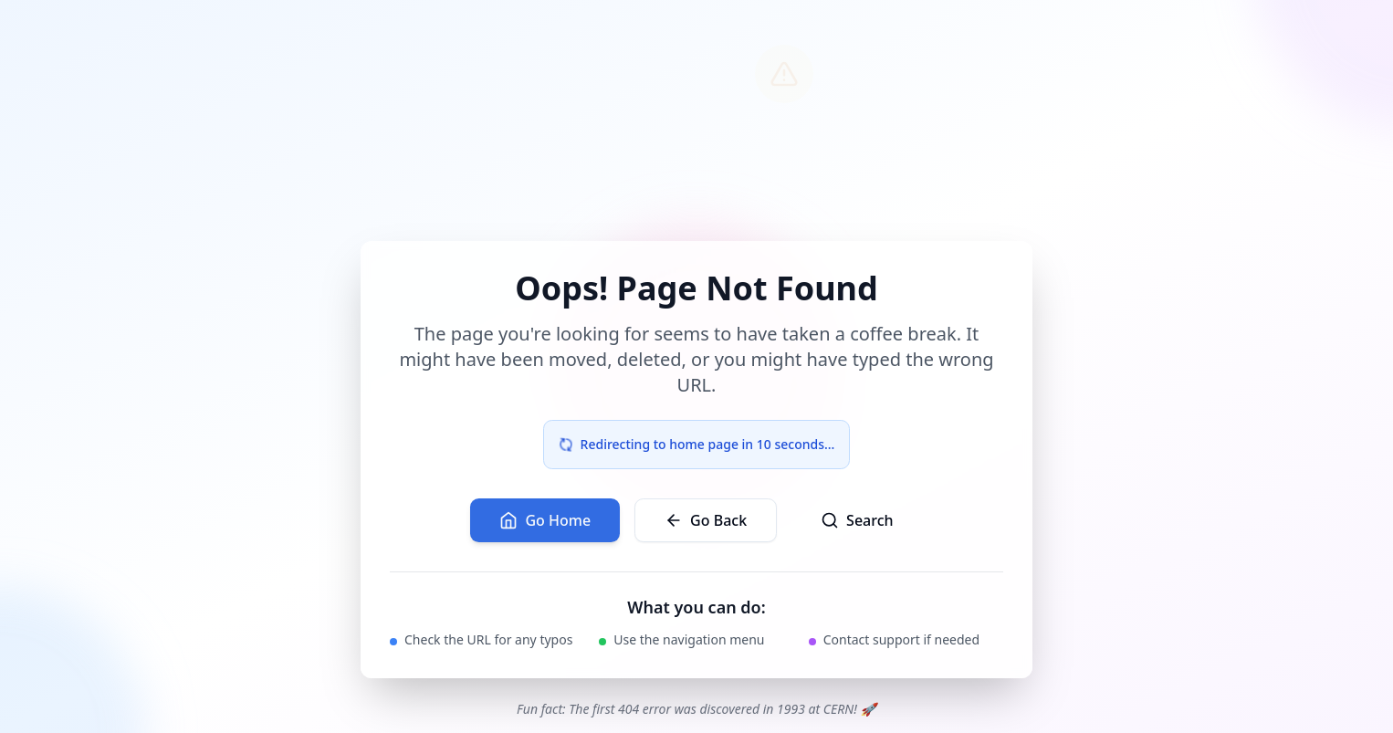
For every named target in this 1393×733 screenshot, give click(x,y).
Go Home (545, 520)
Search (857, 520)
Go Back (706, 520)
